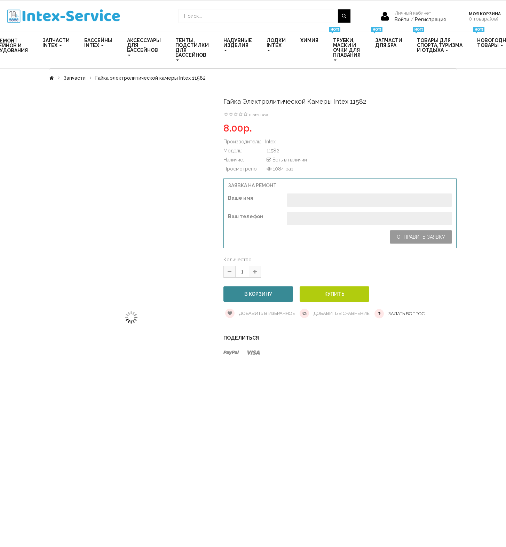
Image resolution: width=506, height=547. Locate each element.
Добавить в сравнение (335, 313)
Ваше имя (240, 198)
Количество (237, 259)
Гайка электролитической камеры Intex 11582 (150, 78)
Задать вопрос (406, 313)
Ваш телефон (245, 216)
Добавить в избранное (260, 313)
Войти (403, 19)
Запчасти (75, 78)
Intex (270, 141)
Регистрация (430, 19)
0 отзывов (258, 114)
